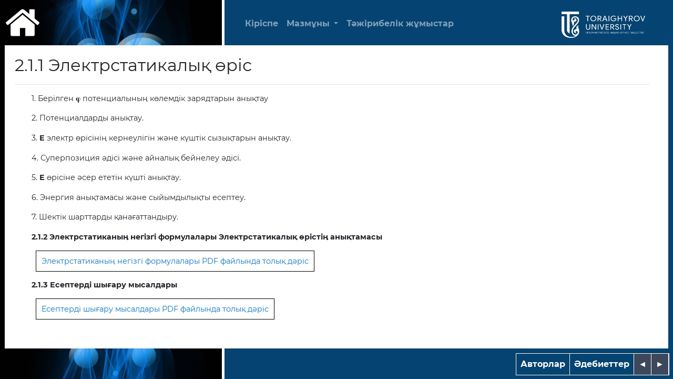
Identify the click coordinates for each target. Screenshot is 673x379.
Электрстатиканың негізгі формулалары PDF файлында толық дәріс (175, 261)
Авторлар (543, 364)
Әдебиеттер (601, 364)
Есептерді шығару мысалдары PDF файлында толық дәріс (155, 309)
